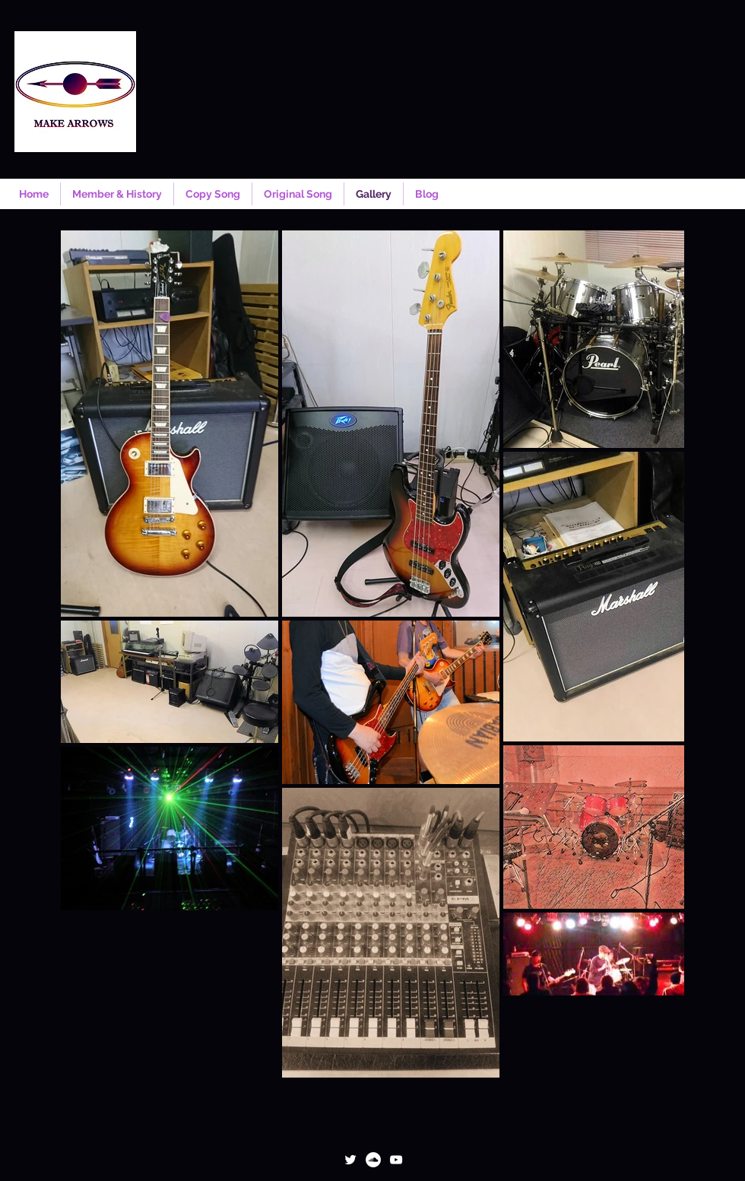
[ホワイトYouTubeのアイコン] (396, 1159)
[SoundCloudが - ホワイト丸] (373, 1159)
